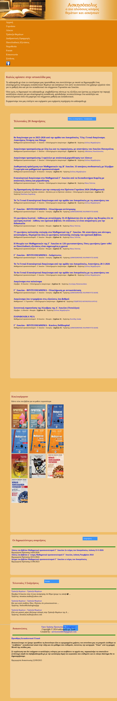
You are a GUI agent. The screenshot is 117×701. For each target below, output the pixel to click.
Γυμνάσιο (10, 26)
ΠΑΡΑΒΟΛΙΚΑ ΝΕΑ (24, 316)
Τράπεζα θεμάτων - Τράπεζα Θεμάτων (26, 591)
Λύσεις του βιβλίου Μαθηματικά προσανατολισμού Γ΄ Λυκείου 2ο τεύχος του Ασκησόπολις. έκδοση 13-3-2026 (57, 550)
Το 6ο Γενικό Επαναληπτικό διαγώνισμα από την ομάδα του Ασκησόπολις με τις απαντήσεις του (61, 272)
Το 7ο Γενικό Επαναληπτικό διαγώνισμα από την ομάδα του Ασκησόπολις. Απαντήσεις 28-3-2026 (62, 264)
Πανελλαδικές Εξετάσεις (17, 42)
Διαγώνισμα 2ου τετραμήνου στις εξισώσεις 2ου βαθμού (41, 299)
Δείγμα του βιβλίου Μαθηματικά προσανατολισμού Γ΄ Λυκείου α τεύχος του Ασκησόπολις (49, 559)
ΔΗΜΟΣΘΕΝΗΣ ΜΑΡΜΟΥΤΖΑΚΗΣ (84, 212)
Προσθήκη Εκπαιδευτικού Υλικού (25, 638)
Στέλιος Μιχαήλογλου (92, 143)
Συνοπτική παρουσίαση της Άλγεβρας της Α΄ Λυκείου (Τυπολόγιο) (46, 308)
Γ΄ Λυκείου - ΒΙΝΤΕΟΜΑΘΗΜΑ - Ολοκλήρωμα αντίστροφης (45, 209)
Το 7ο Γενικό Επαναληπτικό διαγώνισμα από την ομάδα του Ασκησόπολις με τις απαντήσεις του (61, 200)
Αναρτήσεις (87, 539)
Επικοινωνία (12, 54)
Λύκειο (9, 30)
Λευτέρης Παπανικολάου (78, 284)
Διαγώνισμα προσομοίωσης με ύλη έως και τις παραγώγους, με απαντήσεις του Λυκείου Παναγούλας (64, 149)
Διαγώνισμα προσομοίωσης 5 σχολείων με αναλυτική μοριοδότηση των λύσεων (53, 157)
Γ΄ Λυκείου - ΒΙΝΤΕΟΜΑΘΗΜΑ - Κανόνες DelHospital (42, 325)
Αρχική (9, 22)
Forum (9, 50)
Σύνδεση (10, 58)
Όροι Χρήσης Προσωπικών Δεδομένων (58, 627)
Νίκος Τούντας (90, 183)
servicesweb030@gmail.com (64, 632)
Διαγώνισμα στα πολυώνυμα (28, 281)
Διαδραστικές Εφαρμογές (18, 38)
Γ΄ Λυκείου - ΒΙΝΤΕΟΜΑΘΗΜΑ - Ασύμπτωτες (37, 255)
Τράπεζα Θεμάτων (14, 34)
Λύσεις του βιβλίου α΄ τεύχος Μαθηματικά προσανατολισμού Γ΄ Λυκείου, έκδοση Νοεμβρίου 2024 (52, 555)
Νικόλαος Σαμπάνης (28, 194)
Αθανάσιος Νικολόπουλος (94, 151)
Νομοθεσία (11, 46)
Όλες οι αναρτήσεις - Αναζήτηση (80, 119)
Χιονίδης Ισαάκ (75, 319)
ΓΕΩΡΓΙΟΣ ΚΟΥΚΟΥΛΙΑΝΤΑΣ (85, 301)
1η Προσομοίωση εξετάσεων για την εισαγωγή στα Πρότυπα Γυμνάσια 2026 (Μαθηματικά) (59, 189)
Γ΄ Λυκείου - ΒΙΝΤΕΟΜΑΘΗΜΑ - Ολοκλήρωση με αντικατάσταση (47, 290)
